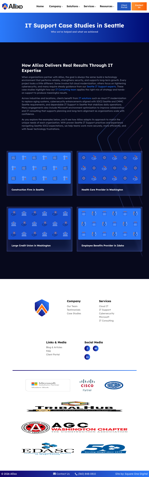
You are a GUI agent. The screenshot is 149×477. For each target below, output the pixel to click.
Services (89, 6)
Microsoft (104, 317)
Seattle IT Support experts (101, 86)
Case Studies (74, 313)
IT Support (105, 309)
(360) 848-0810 (85, 473)
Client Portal (124, 6)
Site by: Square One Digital (131, 473)
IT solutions (85, 98)
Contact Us (139, 6)
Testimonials (73, 309)
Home (40, 6)
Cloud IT (103, 306)
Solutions (72, 6)
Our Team (72, 306)
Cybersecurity (106, 313)
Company (55, 6)
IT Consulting (106, 320)
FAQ (48, 351)
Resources (106, 6)
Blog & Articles (54, 347)
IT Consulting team (65, 89)
